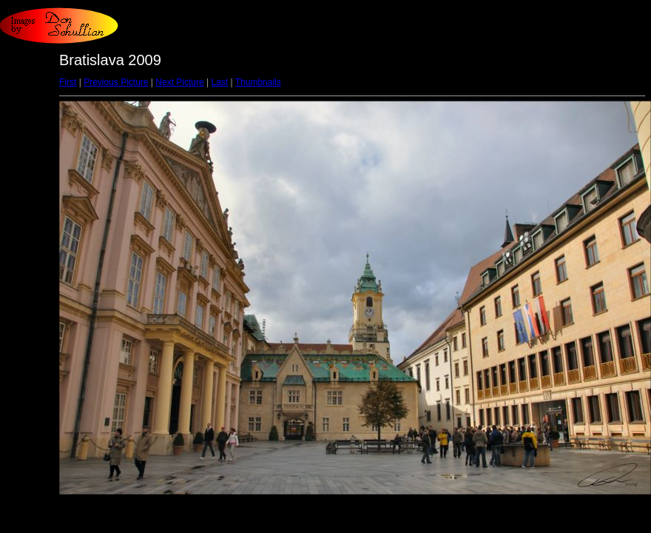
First (67, 82)
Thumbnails (258, 82)
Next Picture (179, 82)
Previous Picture (116, 82)
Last (219, 82)
